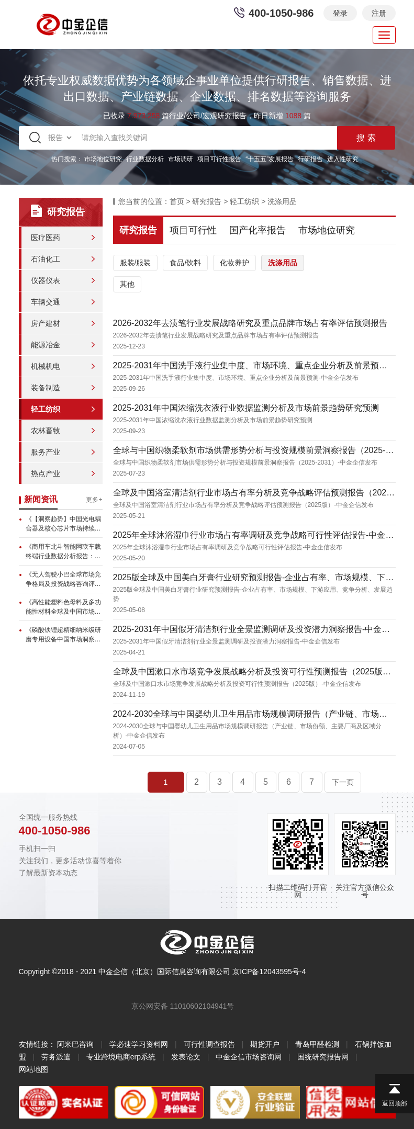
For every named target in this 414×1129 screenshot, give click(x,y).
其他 (127, 284)
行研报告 (310, 159)
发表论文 (185, 1057)
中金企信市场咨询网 (249, 1057)
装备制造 (45, 387)
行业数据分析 (145, 159)
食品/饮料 (185, 262)
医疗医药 (45, 237)
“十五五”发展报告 (269, 159)
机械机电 (45, 366)
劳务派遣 (56, 1057)
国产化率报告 (257, 230)
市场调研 (180, 159)
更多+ (94, 499)
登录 (340, 13)
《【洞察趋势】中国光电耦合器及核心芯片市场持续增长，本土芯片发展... (63, 524)
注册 (379, 13)
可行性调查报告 (209, 1044)
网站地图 (33, 1069)
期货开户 (264, 1044)
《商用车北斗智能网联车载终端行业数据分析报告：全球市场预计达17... (63, 552)
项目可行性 (193, 230)
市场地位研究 (103, 159)
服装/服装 (135, 262)
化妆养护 (234, 262)
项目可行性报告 (219, 159)
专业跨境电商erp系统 (120, 1057)
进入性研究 (343, 159)
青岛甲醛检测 (317, 1044)
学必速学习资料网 (138, 1044)
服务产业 (45, 452)
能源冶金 (45, 345)
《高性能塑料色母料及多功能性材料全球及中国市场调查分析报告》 (63, 607)
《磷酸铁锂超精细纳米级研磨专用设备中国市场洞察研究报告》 (63, 635)
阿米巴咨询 (75, 1044)
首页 (177, 201)
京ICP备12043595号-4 (269, 971)
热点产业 (45, 473)
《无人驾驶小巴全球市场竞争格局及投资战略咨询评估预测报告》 (63, 580)
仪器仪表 (45, 280)
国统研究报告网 (323, 1057)
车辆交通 (45, 302)
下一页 (343, 782)
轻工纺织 (45, 409)
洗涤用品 (282, 201)
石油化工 (45, 259)
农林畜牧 (45, 430)
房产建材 (45, 323)
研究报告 (206, 201)
